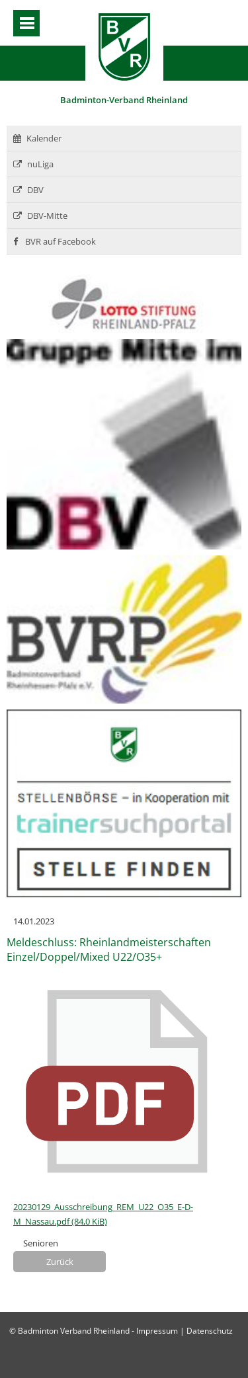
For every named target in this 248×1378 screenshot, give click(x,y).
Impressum (157, 1330)
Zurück (59, 1262)
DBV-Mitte (40, 216)
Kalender (37, 138)
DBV (28, 190)
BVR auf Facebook (54, 241)
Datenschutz (209, 1330)
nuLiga (33, 164)
